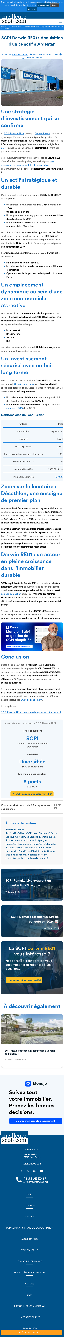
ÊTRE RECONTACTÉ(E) (31, 1332)
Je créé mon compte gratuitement (35, 1121)
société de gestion (11, 594)
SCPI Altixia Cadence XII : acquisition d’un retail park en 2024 (30, 1052)
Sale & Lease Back (24, 384)
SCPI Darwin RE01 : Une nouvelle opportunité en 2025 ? (31, 712)
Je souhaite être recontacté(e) (24, 980)
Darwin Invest (42, 133)
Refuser (55, 5)
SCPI (4, 148)
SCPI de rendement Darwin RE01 (32, 794)
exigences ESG (14, 408)
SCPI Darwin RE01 (14, 133)
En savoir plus (43, 5)
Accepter (32, 9)
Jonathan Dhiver (20, 54)
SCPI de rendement (31, 700)
